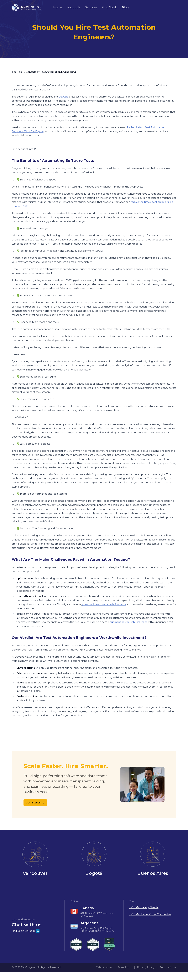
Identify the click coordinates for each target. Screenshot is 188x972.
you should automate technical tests (104, 604)
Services (91, 7)
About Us (73, 7)
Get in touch (35, 802)
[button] (35, 925)
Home (57, 7)
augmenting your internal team (128, 622)
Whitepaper (104, 967)
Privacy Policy (146, 967)
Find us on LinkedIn (26, 931)
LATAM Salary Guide (143, 907)
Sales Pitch (125, 967)
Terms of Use (168, 967)
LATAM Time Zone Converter (150, 914)
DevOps (63, 96)
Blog (125, 7)
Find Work (109, 7)
